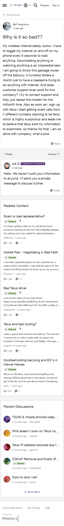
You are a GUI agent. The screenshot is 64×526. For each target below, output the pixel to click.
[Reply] (55, 143)
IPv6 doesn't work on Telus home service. (36, 431)
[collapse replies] (32, 161)
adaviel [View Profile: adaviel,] (33, 435)
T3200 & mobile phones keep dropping (33, 417)
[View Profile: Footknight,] (7, 461)
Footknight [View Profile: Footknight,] (35, 468)
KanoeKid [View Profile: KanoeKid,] (35, 421)
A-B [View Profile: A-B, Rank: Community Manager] (14, 163)
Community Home (12, 507)
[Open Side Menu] (4, 5)
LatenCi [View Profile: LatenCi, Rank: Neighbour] (8, 345)
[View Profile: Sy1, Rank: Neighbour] (7, 26)
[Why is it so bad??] (17, 167)
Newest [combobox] (54, 154)
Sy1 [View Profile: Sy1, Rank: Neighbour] (15, 24)
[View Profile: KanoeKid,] (7, 419)
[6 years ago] (20, 345)
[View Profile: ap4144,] (7, 447)
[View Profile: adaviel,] (7, 433)
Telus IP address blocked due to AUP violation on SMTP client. (35, 445)
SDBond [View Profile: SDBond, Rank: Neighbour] (8, 237)
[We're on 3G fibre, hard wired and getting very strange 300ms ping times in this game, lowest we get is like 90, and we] (32, 377)
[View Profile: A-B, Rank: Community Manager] (7, 165)
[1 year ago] (19, 238)
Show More (32, 491)
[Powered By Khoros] (32, 518)
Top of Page (33, 507)
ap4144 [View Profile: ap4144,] (34, 449)
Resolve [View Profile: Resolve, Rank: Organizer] (8, 273)
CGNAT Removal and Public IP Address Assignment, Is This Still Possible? (35, 459)
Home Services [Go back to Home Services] (11, 14)
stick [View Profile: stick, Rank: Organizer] (6, 385)
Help (47, 507)
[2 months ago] (19, 422)
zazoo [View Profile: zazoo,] (33, 482)
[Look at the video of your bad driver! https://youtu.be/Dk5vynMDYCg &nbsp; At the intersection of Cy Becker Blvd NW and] (32, 301)
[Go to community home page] (15, 5)
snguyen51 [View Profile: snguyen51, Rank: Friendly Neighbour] (10, 309)
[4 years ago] (23, 309)
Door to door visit (24, 477)
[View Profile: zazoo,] (7, 479)
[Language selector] (27, 5)
